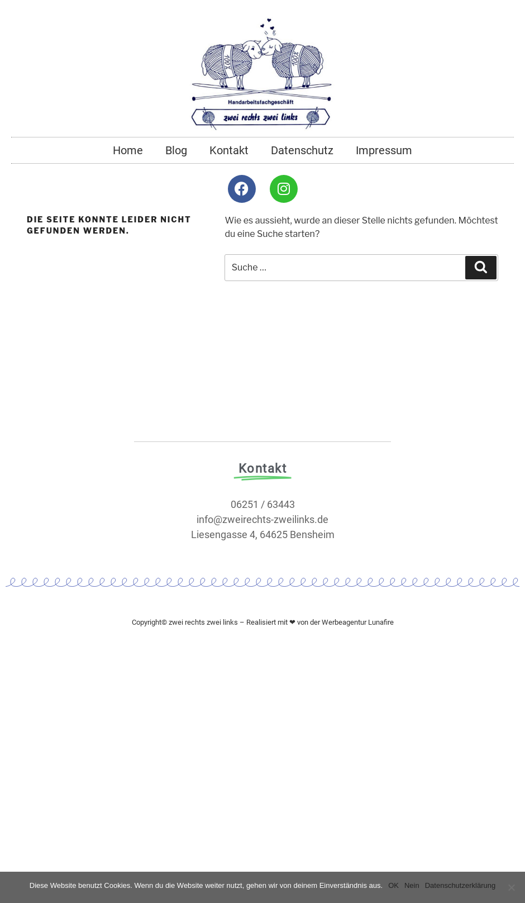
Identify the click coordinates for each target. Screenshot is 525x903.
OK (393, 885)
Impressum (384, 150)
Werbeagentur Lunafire (358, 622)
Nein (411, 885)
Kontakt (229, 150)
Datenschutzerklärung (460, 885)
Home (128, 150)
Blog (176, 150)
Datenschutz (302, 150)
